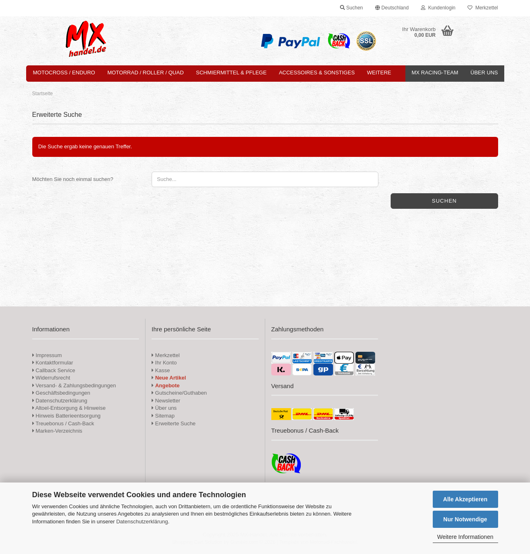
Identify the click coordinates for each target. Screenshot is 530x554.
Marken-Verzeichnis (57, 431)
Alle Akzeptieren (465, 499)
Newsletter (166, 401)
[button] (392, 8)
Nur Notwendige (465, 519)
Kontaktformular (52, 363)
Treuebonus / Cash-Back (63, 423)
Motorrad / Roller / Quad (145, 72)
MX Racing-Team (434, 72)
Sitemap (163, 416)
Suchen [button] (351, 8)
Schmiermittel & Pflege (231, 72)
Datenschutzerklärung (142, 521)
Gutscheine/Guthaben (179, 393)
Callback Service (53, 370)
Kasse (161, 370)
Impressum (49, 355)
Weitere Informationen (465, 537)
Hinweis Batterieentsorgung (66, 416)
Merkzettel (482, 8)
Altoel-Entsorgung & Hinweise (69, 408)
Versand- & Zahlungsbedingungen (74, 385)
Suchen (444, 201)
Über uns (484, 72)
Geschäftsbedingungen (61, 393)
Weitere (379, 72)
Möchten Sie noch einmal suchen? (73, 179)
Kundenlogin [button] (438, 8)
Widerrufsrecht (51, 378)
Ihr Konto (164, 363)
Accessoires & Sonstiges (317, 72)
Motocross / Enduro (64, 72)
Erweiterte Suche (174, 423)
